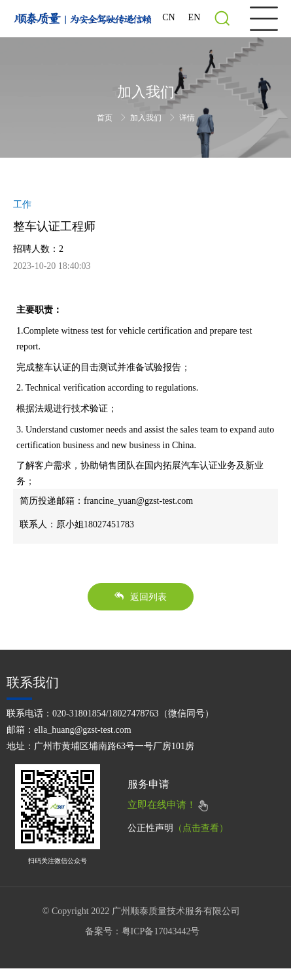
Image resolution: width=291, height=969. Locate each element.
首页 (105, 117)
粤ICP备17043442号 (161, 931)
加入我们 (146, 117)
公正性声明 (178, 828)
